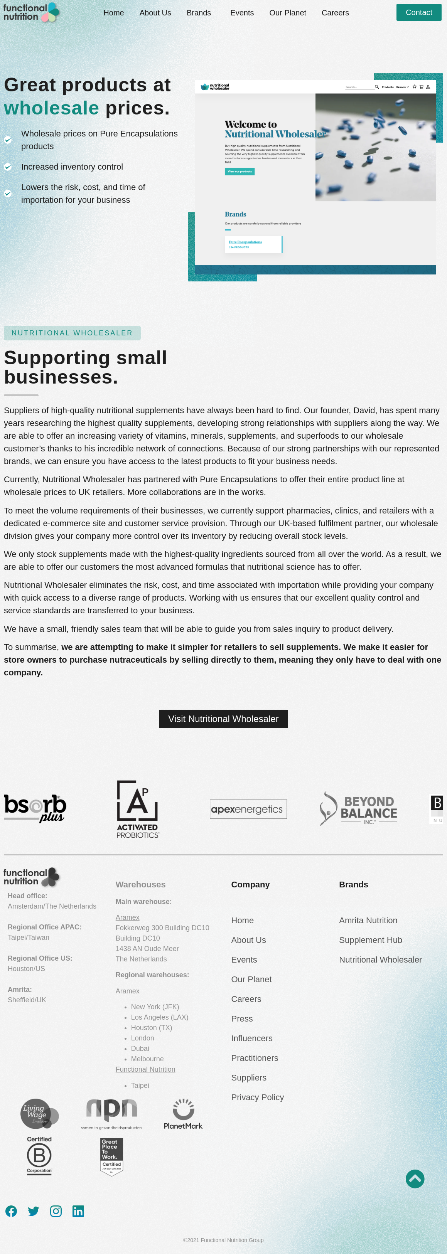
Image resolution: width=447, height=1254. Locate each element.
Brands (201, 12)
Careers (335, 12)
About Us (155, 12)
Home (113, 12)
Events (242, 12)
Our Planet (287, 12)
